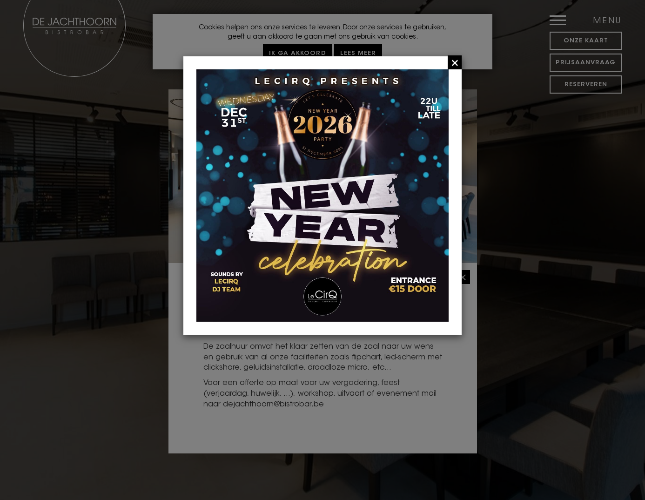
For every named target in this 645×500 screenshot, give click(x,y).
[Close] (455, 62)
